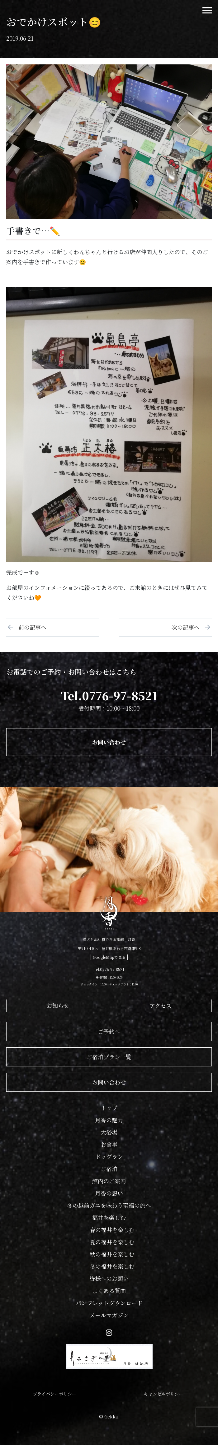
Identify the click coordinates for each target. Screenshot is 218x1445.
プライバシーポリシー (54, 1394)
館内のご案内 (109, 1181)
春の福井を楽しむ (112, 1230)
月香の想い (109, 1193)
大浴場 (109, 1132)
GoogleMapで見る (109, 957)
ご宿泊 (109, 1169)
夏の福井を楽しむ (112, 1242)
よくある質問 (109, 1290)
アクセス (160, 1005)
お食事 (109, 1144)
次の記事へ (188, 627)
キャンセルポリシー (163, 1394)
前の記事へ (29, 627)
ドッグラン (109, 1156)
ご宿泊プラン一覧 (109, 1057)
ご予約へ (109, 1031)
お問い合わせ (109, 742)
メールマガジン (109, 1315)
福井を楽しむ (109, 1217)
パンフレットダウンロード (109, 1303)
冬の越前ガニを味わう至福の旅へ (109, 1205)
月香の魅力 (109, 1120)
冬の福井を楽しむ (112, 1266)
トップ (109, 1108)
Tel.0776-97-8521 (109, 695)
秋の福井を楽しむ (112, 1254)
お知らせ (58, 1005)
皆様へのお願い (109, 1278)
